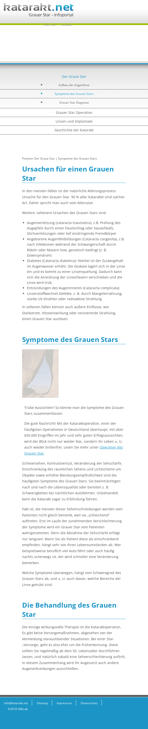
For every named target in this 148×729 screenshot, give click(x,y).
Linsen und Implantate (74, 121)
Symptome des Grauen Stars (74, 94)
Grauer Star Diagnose (74, 102)
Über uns (50, 25)
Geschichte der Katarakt (74, 130)
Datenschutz (89, 703)
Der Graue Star (74, 76)
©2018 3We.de (18, 709)
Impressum (64, 703)
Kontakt (66, 25)
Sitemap (42, 703)
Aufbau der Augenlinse (74, 85)
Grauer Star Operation (74, 112)
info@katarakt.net (16, 703)
